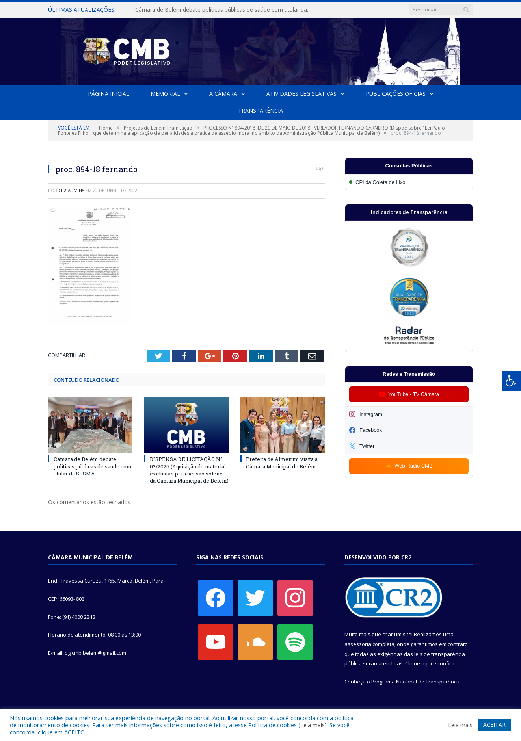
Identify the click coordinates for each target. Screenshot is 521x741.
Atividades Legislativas (301, 93)
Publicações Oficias (396, 93)
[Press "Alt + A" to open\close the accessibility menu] (511, 381)
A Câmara (223, 93)
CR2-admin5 (71, 190)
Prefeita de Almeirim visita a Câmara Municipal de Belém (282, 462)
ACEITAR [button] (494, 724)
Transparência (260, 110)
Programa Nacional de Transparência (416, 681)
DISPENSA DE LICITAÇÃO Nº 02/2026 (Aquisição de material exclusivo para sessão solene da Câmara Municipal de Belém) (189, 469)
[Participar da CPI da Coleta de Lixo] (409, 182)
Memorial (165, 93)
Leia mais (312, 725)
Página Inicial (108, 93)
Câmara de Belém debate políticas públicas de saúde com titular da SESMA (225, 9)
